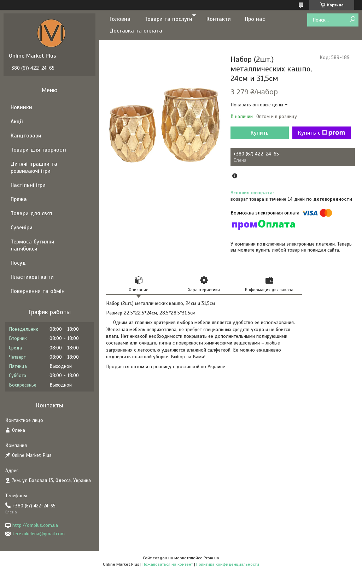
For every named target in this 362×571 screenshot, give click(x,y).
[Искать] (352, 19)
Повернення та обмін (38, 291)
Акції (17, 121)
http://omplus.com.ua (35, 525)
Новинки (21, 107)
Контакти (218, 19)
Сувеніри (22, 227)
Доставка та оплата (136, 30)
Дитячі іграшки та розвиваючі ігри (34, 167)
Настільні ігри (28, 185)
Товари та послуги (168, 19)
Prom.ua (211, 557)
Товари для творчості (38, 149)
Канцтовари (26, 135)
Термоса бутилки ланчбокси (32, 245)
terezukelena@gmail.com (38, 534)
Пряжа (19, 199)
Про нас (255, 19)
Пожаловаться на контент (167, 564)
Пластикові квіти (32, 277)
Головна (120, 19)
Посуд (18, 262)
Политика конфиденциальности (227, 564)
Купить (260, 132)
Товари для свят (32, 213)
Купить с (321, 132)
